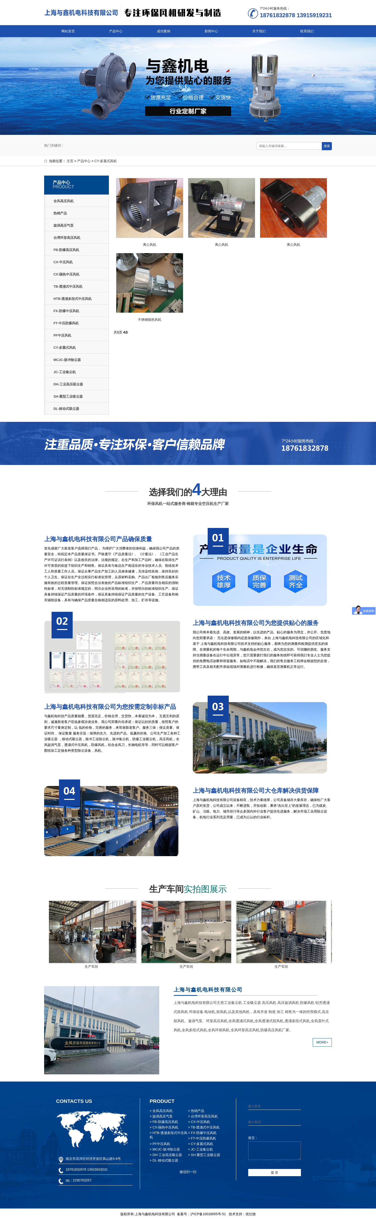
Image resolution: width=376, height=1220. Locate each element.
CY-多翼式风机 (105, 161)
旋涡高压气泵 (63, 225)
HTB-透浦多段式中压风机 (72, 299)
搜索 (327, 146)
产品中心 (116, 31)
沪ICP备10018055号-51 (208, 1214)
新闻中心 (211, 31)
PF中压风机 (62, 335)
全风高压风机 (63, 201)
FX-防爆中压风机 (66, 311)
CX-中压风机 (63, 262)
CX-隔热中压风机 (66, 274)
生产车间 (92, 966)
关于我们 (259, 31)
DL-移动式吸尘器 (66, 409)
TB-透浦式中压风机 (67, 286)
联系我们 (307, 31)
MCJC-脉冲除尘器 (67, 360)
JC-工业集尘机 (64, 372)
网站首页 (68, 31)
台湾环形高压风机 (66, 238)
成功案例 (163, 31)
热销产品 (60, 213)
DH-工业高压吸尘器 (68, 384)
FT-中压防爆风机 (66, 323)
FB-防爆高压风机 (66, 250)
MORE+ (322, 1042)
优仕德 (251, 1214)
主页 (70, 161)
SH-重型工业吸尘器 (68, 396)
